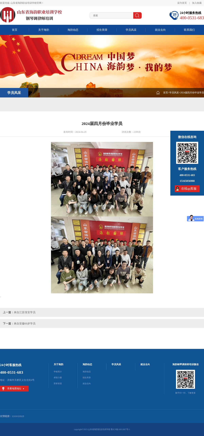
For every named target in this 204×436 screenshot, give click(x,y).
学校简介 (58, 371)
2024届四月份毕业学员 (192, 92)
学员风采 (131, 29)
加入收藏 (197, 3)
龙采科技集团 (18, 416)
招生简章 (102, 29)
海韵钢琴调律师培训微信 (185, 364)
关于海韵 (43, 29)
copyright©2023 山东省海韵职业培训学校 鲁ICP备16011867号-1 (102, 429)
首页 (14, 29)
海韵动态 (72, 29)
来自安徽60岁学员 (25, 323)
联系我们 (189, 29)
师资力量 (58, 377)
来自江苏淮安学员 (25, 312)
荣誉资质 (58, 383)
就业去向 (160, 29)
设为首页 (182, 3)
